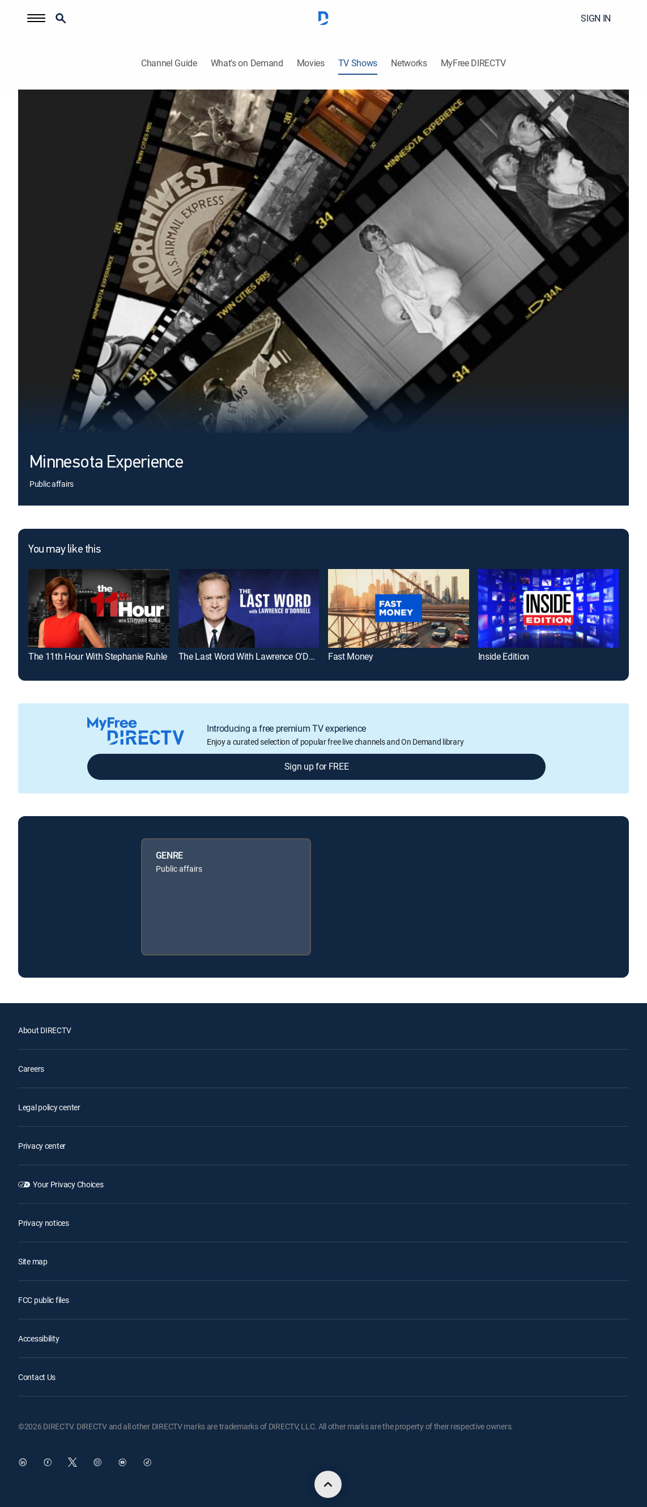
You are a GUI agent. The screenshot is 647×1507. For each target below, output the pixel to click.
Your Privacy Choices (68, 1184)
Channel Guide (169, 63)
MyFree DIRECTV (473, 63)
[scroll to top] (328, 1484)
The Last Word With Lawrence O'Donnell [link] (255, 656)
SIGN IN (596, 18)
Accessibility (38, 1338)
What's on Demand (247, 63)
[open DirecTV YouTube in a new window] (122, 1462)
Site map (33, 1261)
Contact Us (37, 1377)
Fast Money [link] (350, 656)
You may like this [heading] (64, 549)
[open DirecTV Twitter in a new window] (72, 1462)
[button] (36, 18)
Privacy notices (43, 1222)
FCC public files (43, 1299)
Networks (409, 63)
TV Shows (357, 63)
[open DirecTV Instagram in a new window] (97, 1462)
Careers (31, 1068)
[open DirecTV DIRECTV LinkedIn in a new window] (22, 1462)
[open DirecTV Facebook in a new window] (47, 1462)
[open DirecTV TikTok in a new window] (147, 1462)
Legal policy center (49, 1107)
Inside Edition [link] (504, 656)
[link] (98, 608)
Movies (311, 63)
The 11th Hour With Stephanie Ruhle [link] (97, 656)
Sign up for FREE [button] (316, 766)
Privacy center (42, 1145)
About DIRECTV (44, 1030)
